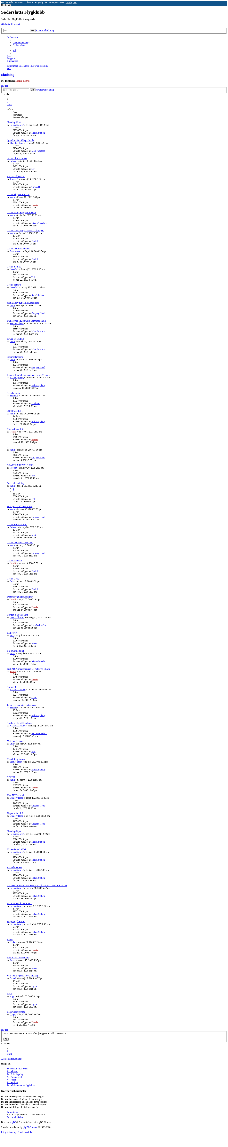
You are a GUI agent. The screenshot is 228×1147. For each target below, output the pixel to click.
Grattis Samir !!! (14, 284)
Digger (13, 1014)
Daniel (34, 241)
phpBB (13, 1122)
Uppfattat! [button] (6, 5)
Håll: (59, 1033)
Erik (33, 475)
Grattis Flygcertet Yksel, (18, 194)
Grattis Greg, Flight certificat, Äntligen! (25, 230)
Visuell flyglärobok (16, 759)
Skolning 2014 (14, 122)
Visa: (14, 1033)
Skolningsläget (14, 831)
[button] (9, 104)
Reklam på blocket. (16, 176)
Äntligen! (11, 687)
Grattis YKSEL (14, 266)
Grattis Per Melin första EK (20, 542)
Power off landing (15, 339)
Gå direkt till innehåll (11, 24)
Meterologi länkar (15, 741)
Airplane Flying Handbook (19, 723)
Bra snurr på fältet (15, 651)
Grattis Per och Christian (18, 248)
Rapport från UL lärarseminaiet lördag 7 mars (28, 375)
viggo (34, 986)
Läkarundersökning (16, 1012)
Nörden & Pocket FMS (17, 615)
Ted (33, 277)
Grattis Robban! (14, 560)
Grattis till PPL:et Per (17, 158)
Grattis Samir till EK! (17, 524)
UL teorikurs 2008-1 (16, 849)
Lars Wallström (17, 617)
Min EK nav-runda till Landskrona (23, 303)
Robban (13, 161)
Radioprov (12, 633)
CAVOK (11, 777)
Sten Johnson (16, 251)
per (32, 169)
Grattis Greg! (13, 578)
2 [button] (7, 102)
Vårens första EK (15, 429)
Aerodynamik (13, 393)
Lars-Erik (14, 269)
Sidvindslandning (15, 357)
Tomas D (14, 179)
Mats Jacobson (17, 143)
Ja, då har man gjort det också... (21, 705)
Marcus (13, 707)
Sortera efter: (38, 1033)
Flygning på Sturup (16, 921)
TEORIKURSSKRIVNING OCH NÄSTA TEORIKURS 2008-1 (37, 885)
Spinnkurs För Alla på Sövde (20, 140)
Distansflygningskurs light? (20, 596)
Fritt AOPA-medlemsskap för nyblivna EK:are (28, 669)
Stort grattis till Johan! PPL (19, 506)
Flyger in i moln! (15, 813)
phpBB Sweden (30, 1127)
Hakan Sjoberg (17, 125)
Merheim (14, 395)
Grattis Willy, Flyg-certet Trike (21, 212)
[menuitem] (21, 42)
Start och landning (15, 483)
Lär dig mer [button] (71, 2)
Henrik (18, 81)
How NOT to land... (16, 795)
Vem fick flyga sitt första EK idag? (23, 975)
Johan (34, 643)
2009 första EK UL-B (17, 411)
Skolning (7, 75)
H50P (9, 993)
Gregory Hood (38, 313)
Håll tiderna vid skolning (18, 957)
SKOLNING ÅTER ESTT (19, 903)
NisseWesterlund (39, 223)
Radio (10, 939)
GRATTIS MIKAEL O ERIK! (21, 465)
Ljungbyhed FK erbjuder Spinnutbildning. (26, 321)
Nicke (12, 942)
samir (12, 197)
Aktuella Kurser (14, 867)
